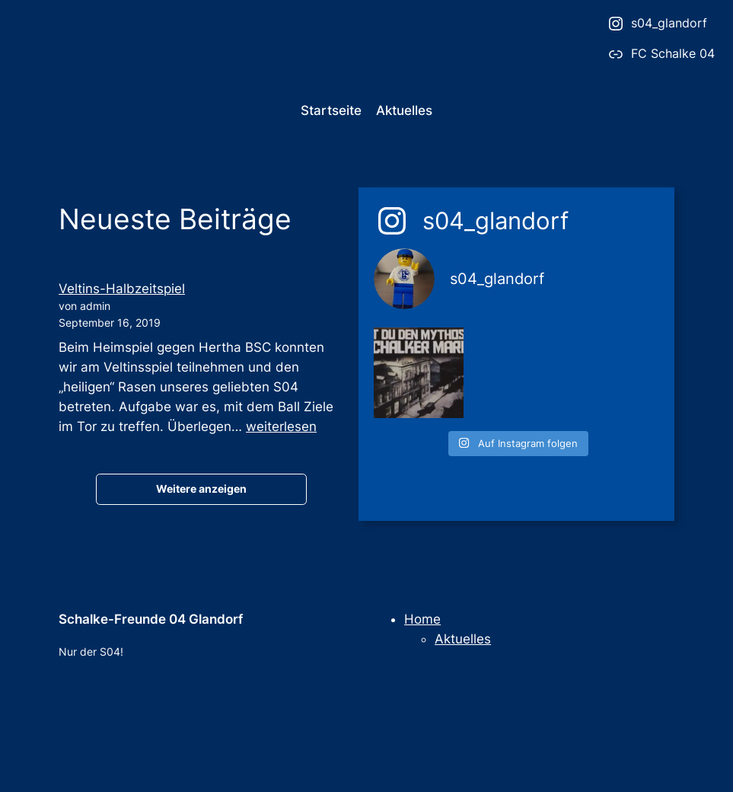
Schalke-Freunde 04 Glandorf (151, 619)
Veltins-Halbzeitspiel (122, 288)
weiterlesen (281, 426)
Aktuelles (463, 639)
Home (422, 619)
